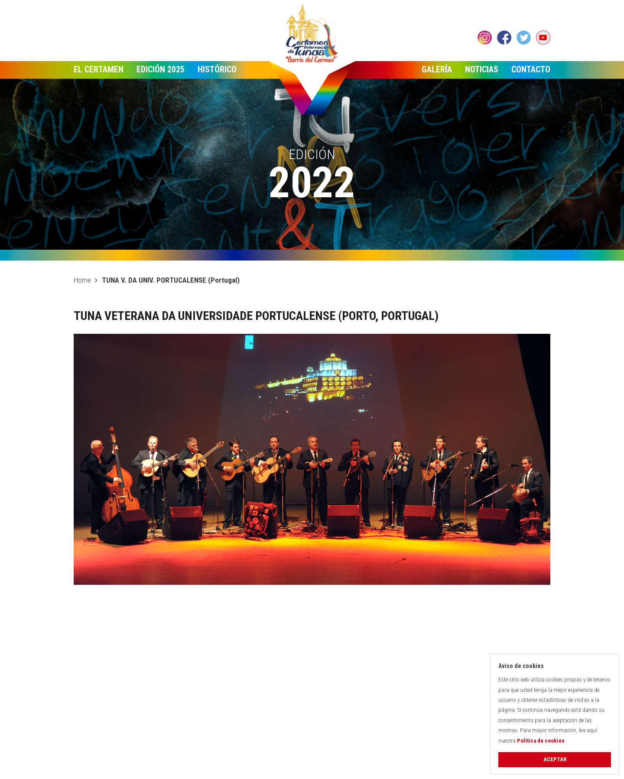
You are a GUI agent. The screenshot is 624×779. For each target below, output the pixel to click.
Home (82, 280)
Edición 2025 (160, 69)
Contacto (530, 69)
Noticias (481, 69)
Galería (437, 69)
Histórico (217, 69)
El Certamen (99, 69)
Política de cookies (541, 740)
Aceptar (554, 759)
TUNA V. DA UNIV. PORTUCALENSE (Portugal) (171, 280)
